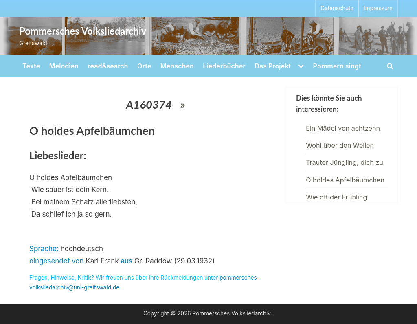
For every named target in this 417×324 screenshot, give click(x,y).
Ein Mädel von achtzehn (343, 128)
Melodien (64, 66)
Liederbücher (224, 66)
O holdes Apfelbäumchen (345, 180)
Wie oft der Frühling (336, 197)
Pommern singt (337, 66)
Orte (144, 66)
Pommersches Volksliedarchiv (82, 31)
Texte (31, 66)
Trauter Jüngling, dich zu (344, 162)
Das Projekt (273, 66)
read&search (108, 66)
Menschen (177, 66)
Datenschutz (336, 8)
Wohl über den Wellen (340, 145)
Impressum (378, 8)
